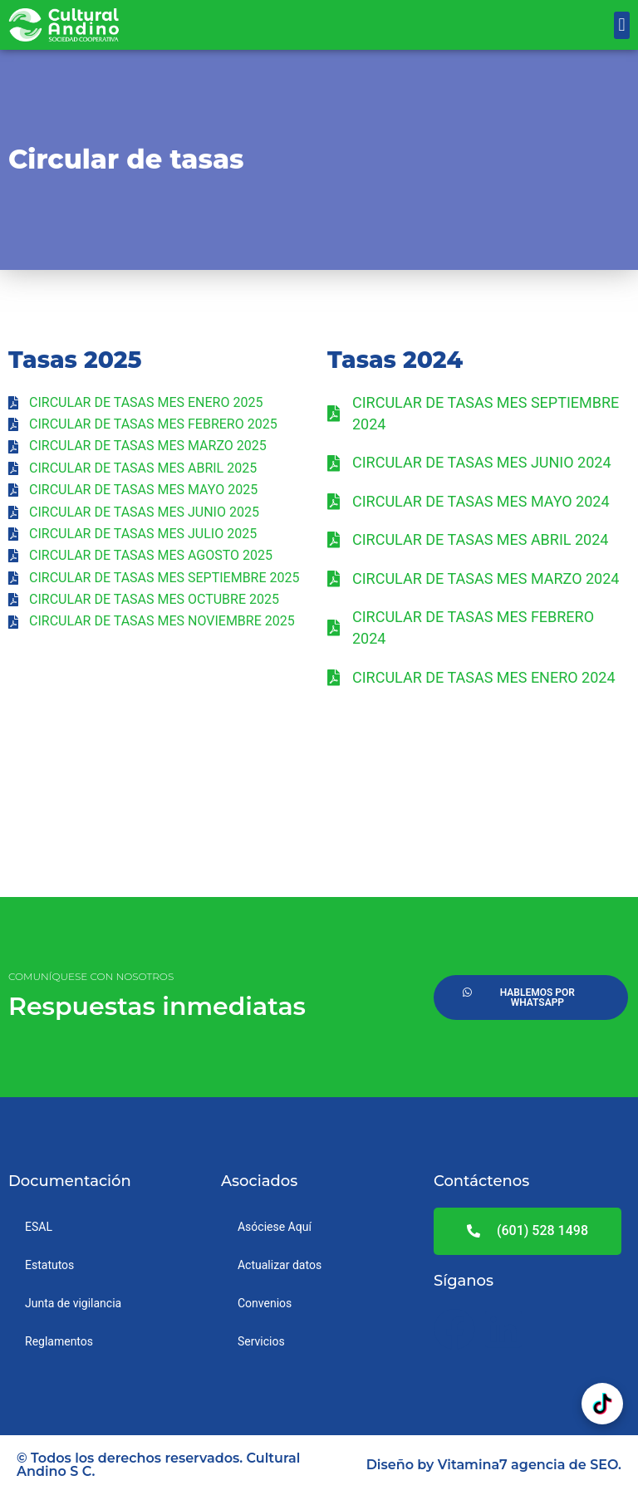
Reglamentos (59, 1341)
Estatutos (49, 1265)
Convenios (265, 1303)
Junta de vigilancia (73, 1303)
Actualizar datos (279, 1265)
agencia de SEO (564, 1465)
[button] (622, 25)
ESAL (38, 1226)
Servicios (261, 1341)
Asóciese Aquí (275, 1226)
